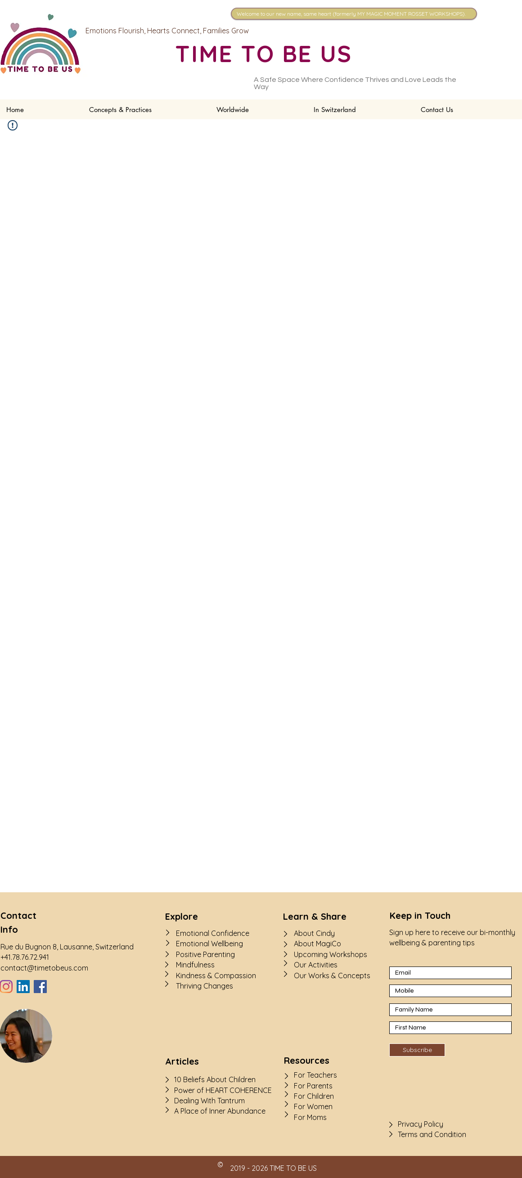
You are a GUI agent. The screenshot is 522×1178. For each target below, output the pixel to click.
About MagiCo (317, 943)
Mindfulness (195, 964)
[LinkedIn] (23, 986)
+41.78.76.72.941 (24, 957)
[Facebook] (40, 986)
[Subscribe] (417, 1050)
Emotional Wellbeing (209, 943)
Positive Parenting (205, 954)
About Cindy (314, 933)
